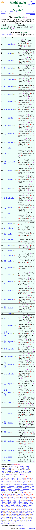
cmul (16, 471)
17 (6, 170)
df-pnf (7, 517)
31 (5, 261)
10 (5, 132)
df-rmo (9, 499)
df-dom (18, 515)
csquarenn (6, 474)
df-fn (7, 511)
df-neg (13, 518)
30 (5, 255)
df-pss (3, 502)
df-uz (23, 520)
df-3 (6, 520)
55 (6, 457)
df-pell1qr (9, 523)
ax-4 (13, 478)
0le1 (9, 313)
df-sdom (25, 515)
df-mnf (14, 517)
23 (5, 217)
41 (5, 335)
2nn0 (9, 148)
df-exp (9, 522)
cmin (30, 471)
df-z (18, 520)
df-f (12, 511)
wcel (28, 466)
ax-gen (7, 478)
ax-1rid (16, 487)
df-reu (15, 499)
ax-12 (22, 479)
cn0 (14, 472)
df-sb (8, 495)
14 (5, 391)
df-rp (29, 520)
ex (9, 432)
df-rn (12, 508)
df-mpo (26, 512)
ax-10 (11, 479)
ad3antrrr (11, 79)
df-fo (22, 511)
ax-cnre (9, 489)
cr (21, 469)
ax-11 (17, 479)
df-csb (7, 500)
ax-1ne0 (9, 487)
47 (5, 384)
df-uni (8, 503)
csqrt (27, 472)
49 (5, 402)
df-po (24, 505)
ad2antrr (10, 240)
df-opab (26, 503)
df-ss (29, 500)
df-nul (9, 502)
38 (5, 341)
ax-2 (32, 476)
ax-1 (28, 476)
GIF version (32, 14)
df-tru (18, 494)
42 (5, 342)
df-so (30, 505)
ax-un (25, 481)
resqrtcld (11, 109)
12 (5, 134)
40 (5, 333)
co (11, 469)
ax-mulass (19, 486)
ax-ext (28, 479)
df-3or (6, 494)
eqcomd (10, 299)
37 (5, 309)
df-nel (25, 497)
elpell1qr (11, 44)
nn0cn (10, 223)
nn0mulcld (11, 170)
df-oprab (19, 512)
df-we (8, 506)
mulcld (10, 267)
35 (5, 290)
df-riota (7, 512)
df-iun (14, 503)
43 (5, 393)
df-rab (21, 499)
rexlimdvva (11, 441)
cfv (28, 468)
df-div (20, 518)
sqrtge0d (11, 349)
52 (5, 432)
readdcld (11, 142)
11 (5, 125)
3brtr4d (10, 308)
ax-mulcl (17, 484)
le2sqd (10, 333)
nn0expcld (11, 162)
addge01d (11, 374)
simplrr (10, 118)
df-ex (29, 494)
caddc (9, 471)
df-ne (19, 497)
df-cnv (25, 506)
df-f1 (17, 511)
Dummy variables (6, 34)
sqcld (10, 234)
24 (5, 308)
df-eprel (18, 505)
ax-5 (18, 478)
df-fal (24, 494)
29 (5, 266)
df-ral (31, 497)
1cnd (9, 274)
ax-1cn (16, 483)
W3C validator (32, 528)
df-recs (27, 514)
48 (5, 395)
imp (9, 461)
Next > (33, 3)
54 (5, 450)
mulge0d (11, 364)
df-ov (13, 512)
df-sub (7, 518)
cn (3, 472)
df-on (9, 509)
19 (5, 206)
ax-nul (7, 481)
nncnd (10, 245)
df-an (27, 492)
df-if (14, 502)
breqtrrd (10, 423)
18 (5, 179)
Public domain (22, 528)
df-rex (3, 499)
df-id (12, 505)
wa (15, 466)
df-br (20, 503)
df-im (27, 522)
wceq (21, 466)
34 (5, 283)
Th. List (17, 11)
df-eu (19, 495)
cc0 (27, 469)
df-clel (8, 497)
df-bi (23, 492)
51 (5, 423)
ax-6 (23, 478)
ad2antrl (10, 228)
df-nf (3, 495)
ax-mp (24, 476)
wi (11, 466)
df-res (18, 508)
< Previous (32, 1)
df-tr (7, 505)
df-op (3, 503)
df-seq (3, 522)
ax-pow (14, 481)
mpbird (10, 341)
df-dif (13, 500)
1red (9, 53)
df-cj (16, 522)
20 (6, 198)
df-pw (20, 502)
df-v (27, 499)
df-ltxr (26, 517)
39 (5, 318)
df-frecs (14, 514)
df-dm (6, 508)
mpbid (10, 207)
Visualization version (30, 13)
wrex (3, 468)
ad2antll (10, 255)
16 (5, 163)
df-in (24, 500)
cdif (10, 468)
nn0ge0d (11, 101)
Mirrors (2, 11)
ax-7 (28, 478)
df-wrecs (21, 514)
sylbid (10, 457)
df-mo (13, 495)
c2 (8, 472)
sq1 (9, 213)
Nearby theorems (31, 4)
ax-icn (23, 483)
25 (5, 228)
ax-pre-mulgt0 (12, 490)
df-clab (25, 495)
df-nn (26, 518)
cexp (20, 472)
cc (16, 469)
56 (5, 461)
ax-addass (11, 486)
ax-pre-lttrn (26, 489)
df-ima (24, 508)
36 (5, 299)
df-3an (12, 494)
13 (6, 142)
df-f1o (28, 511)
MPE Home (12, 11)
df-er (7, 515)
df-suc (20, 509)
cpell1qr (19, 474)
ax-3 (3, 478)
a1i (9, 153)
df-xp (14, 506)
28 (5, 245)
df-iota (27, 509)
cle (23, 471)
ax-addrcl (9, 484)
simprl (10, 413)
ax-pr (20, 481)
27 (5, 279)
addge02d (11, 198)
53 (5, 441)
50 (5, 422)
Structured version (31, 11)
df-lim (14, 509)
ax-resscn (9, 483)
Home (6, 11)
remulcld (11, 133)
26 (5, 234)
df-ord (3, 509)
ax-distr (27, 486)
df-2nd (7, 514)
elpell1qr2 (20, 525)
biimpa (10, 290)
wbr (23, 468)
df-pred (30, 508)
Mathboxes (3, 13)
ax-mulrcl (25, 484)
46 (5, 383)
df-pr (31, 502)
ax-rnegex (23, 487)
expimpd (11, 450)
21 (5, 208)
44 (5, 365)
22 (5, 306)
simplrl (10, 60)
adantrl (10, 402)
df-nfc (13, 497)
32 (5, 268)
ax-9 (6, 479)
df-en (12, 515)
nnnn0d (10, 86)
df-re (21, 522)
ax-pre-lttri (17, 489)
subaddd (10, 281)
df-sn (25, 502)
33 (5, 281)
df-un (19, 500)
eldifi (10, 73)
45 (5, 367)
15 (5, 153)
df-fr (3, 506)
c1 (2, 471)
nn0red (10, 68)
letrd (9, 392)
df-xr (20, 517)
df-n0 (12, 520)
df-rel (19, 506)
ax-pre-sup (22, 490)
